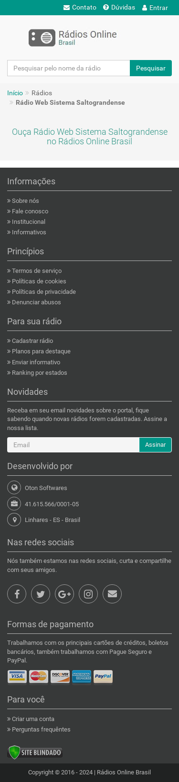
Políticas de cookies (38, 281)
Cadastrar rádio (32, 340)
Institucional (28, 221)
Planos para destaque (41, 351)
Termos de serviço (36, 270)
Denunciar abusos (36, 302)
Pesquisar (151, 68)
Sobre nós (25, 200)
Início (15, 93)
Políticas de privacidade (43, 291)
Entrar (155, 7)
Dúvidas (119, 7)
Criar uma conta (32, 718)
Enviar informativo (35, 362)
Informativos (28, 232)
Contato (79, 7)
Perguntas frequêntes (41, 729)
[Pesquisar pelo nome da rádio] (68, 68)
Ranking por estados (39, 372)
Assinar (155, 444)
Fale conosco (29, 211)
